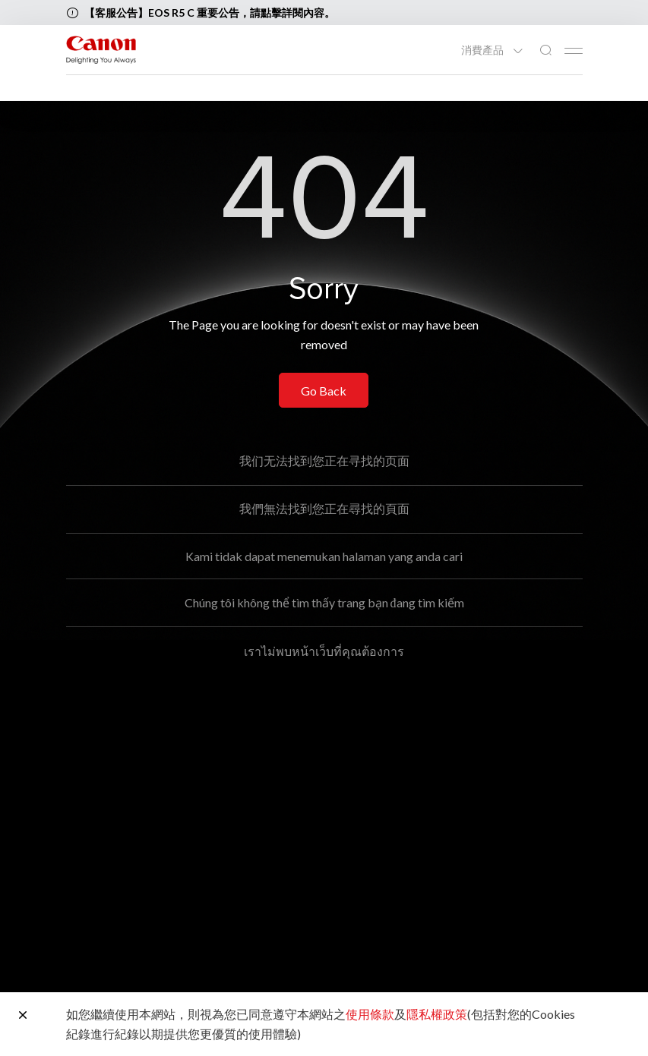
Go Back (323, 390)
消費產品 (483, 50)
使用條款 (370, 1014)
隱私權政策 (436, 1014)
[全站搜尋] (545, 50)
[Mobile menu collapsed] (573, 51)
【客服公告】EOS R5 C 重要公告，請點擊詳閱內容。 (209, 12)
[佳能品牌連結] (101, 50)
